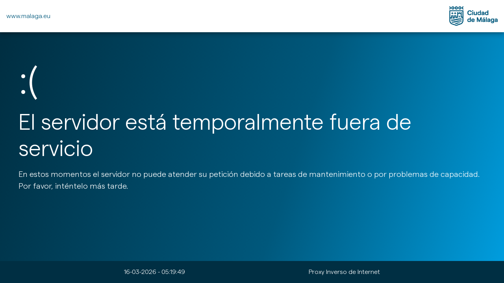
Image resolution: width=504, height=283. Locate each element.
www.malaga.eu (28, 16)
